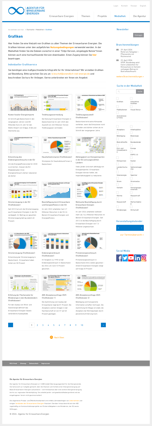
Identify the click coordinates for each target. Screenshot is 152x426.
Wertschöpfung (135, 203)
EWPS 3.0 (134, 154)
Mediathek (120, 16)
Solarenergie (121, 175)
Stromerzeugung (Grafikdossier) (21, 253)
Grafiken (49, 29)
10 (82, 325)
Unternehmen (74, 400)
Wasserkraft (135, 196)
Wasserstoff (121, 202)
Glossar (134, 5)
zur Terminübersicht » (132, 234)
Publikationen (122, 110)
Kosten (133, 161)
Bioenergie (134, 136)
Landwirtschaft (122, 168)
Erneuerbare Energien (61, 16)
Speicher (133, 175)
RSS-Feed (13, 363)
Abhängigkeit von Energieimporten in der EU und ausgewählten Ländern (90, 160)
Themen (85, 16)
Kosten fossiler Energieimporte (21, 114)
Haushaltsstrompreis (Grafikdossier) (57, 157)
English (143, 5)
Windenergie (121, 210)
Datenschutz (33, 363)
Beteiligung (121, 136)
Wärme (119, 196)
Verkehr (120, 188)
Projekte (102, 16)
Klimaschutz (121, 161)
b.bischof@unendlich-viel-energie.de (71, 73)
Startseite (30, 29)
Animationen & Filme (121, 117)
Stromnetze (135, 181)
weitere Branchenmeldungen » (130, 76)
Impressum (45, 363)
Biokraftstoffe (122, 142)
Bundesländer (135, 142)
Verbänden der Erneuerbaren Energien (29, 403)
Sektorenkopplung (135, 168)
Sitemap (23, 363)
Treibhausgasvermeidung (52, 114)
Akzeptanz (121, 129)
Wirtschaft (134, 210)
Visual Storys (135, 110)
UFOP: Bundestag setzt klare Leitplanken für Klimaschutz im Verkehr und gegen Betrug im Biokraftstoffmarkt (131, 66)
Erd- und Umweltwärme (122, 150)
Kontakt (124, 5)
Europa (133, 148)
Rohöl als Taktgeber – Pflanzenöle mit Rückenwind (130, 54)
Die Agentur (139, 16)
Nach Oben (59, 337)
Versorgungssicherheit (135, 188)
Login (116, 5)
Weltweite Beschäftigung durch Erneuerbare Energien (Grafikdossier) (89, 205)
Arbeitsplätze (135, 129)
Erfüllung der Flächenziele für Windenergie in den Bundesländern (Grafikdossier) (22, 298)
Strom (119, 181)
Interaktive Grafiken (134, 102)
